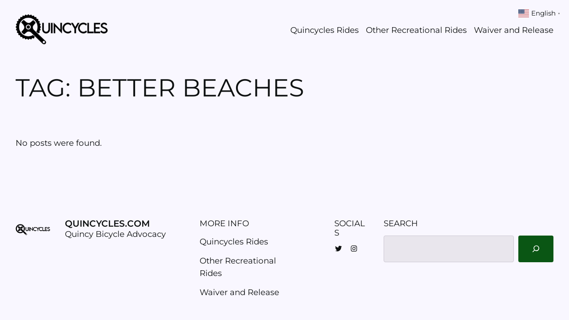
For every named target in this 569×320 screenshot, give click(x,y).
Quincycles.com (107, 223)
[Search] (535, 249)
